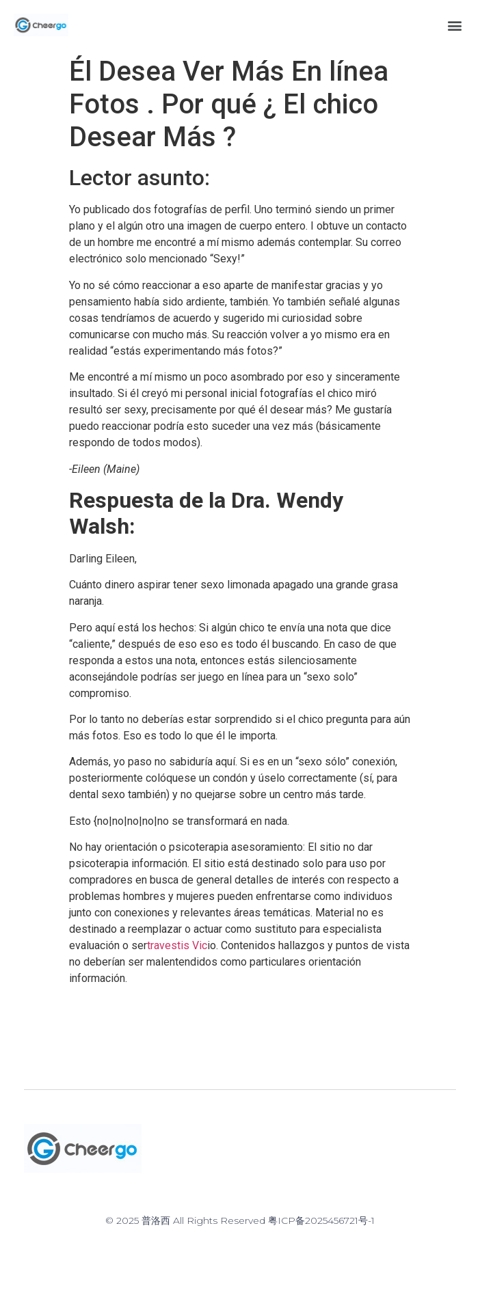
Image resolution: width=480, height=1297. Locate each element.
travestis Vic (177, 945)
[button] (455, 25)
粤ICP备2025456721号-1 (321, 1220)
